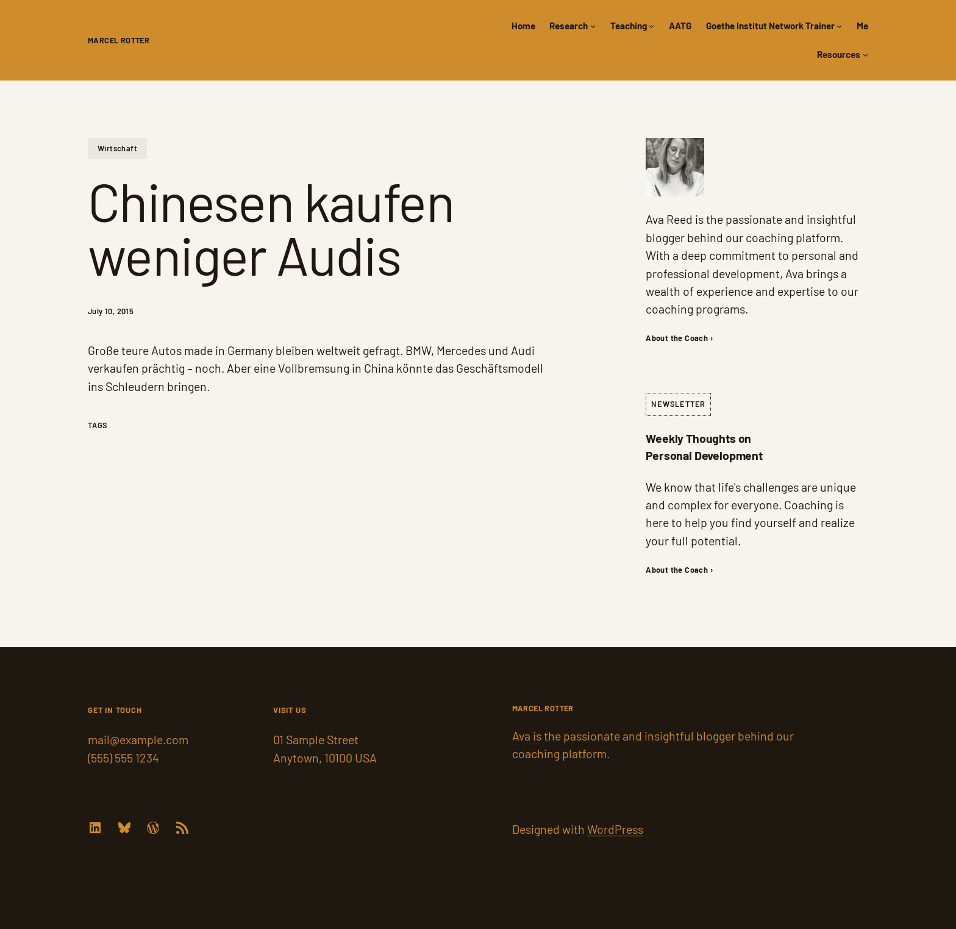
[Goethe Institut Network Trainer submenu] (839, 26)
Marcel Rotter (118, 40)
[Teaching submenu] (651, 26)
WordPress (615, 829)
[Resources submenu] (865, 54)
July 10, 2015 (111, 311)
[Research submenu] (593, 26)
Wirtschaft (117, 148)
